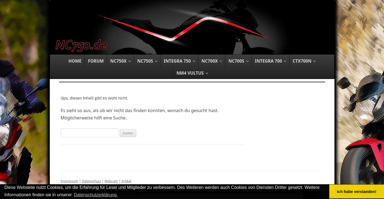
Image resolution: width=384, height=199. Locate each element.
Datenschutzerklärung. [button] (96, 194)
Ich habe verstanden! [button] (356, 191)
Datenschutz (91, 181)
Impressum (69, 181)
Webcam (111, 181)
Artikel (126, 181)
